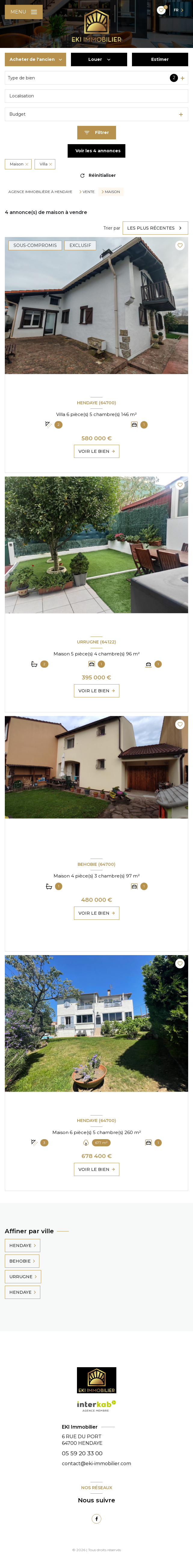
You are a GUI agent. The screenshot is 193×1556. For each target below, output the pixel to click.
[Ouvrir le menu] (24, 12)
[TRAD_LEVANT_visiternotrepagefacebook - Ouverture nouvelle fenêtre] (96, 1519)
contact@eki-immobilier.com (96, 1463)
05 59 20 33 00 (82, 1453)
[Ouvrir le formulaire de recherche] (96, 132)
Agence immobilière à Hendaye (40, 191)
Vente (89, 192)
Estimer (160, 59)
